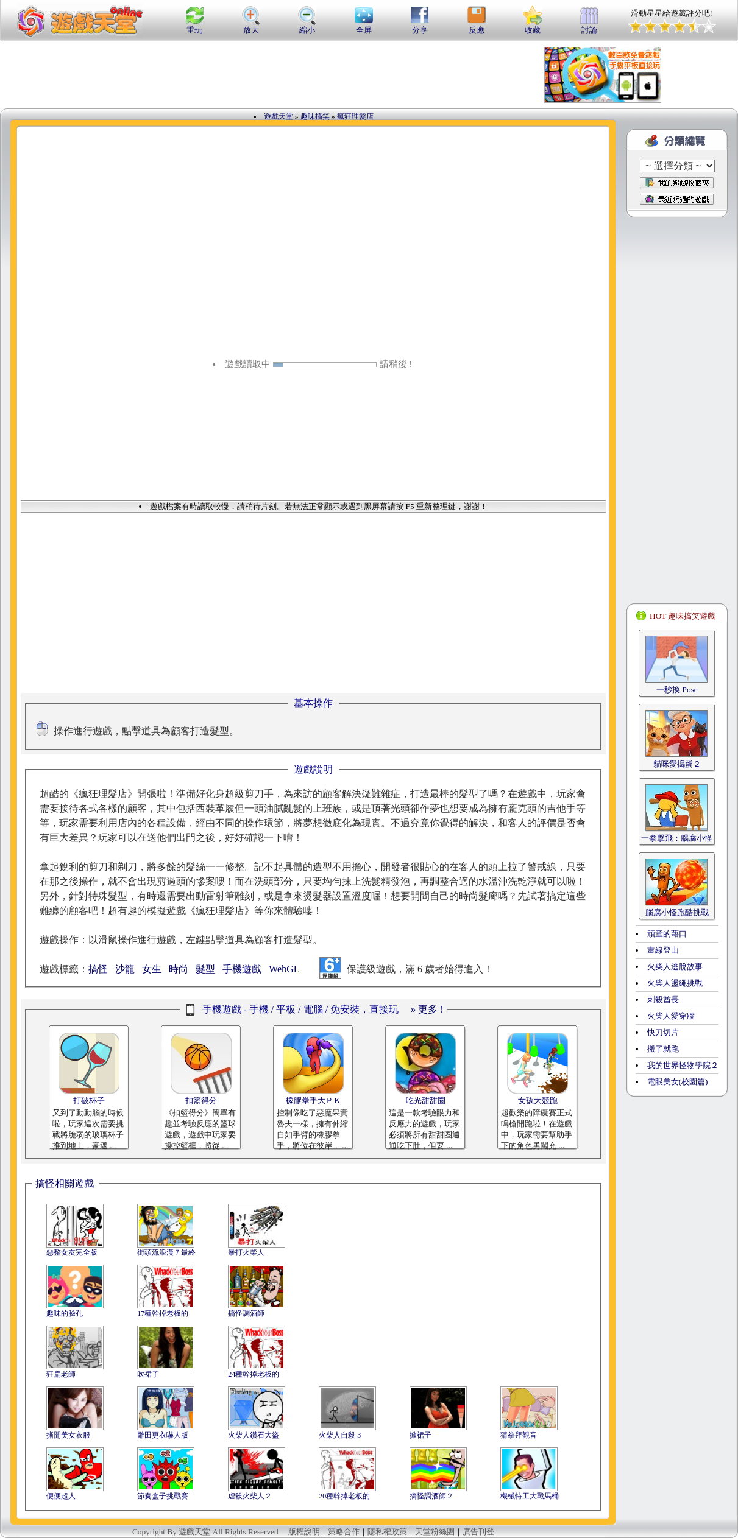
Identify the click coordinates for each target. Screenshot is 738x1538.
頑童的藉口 (667, 933)
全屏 (364, 26)
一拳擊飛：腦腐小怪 (676, 838)
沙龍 (125, 969)
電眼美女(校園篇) (677, 1081)
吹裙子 (148, 1374)
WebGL (284, 969)
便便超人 (61, 1496)
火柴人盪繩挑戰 (675, 983)
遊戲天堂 (278, 116)
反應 (476, 26)
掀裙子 (420, 1435)
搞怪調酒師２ (431, 1496)
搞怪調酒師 (246, 1313)
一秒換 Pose (677, 689)
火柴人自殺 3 (340, 1435)
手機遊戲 (241, 969)
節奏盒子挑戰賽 (162, 1496)
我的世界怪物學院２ (682, 1065)
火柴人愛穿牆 (671, 1015)
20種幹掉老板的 (344, 1496)
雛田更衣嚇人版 (162, 1435)
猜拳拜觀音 (518, 1435)
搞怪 (98, 969)
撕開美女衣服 (68, 1435)
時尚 (178, 969)
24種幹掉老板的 (253, 1374)
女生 (151, 969)
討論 (589, 26)
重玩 (194, 26)
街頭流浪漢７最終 (166, 1252)
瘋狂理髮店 (355, 116)
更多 (424, 1009)
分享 (420, 26)
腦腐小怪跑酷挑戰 (677, 912)
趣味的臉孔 (64, 1313)
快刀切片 (663, 1032)
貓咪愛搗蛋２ (677, 763)
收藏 (532, 26)
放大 (251, 26)
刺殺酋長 (663, 999)
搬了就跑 (663, 1048)
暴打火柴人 (246, 1252)
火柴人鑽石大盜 (253, 1435)
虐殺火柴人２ (250, 1496)
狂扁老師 (61, 1374)
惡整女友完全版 (72, 1252)
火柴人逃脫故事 (675, 966)
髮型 (205, 969)
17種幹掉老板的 (162, 1313)
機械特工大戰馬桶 (529, 1496)
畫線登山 (663, 950)
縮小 (307, 26)
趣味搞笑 (315, 116)
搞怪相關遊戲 (64, 1183)
